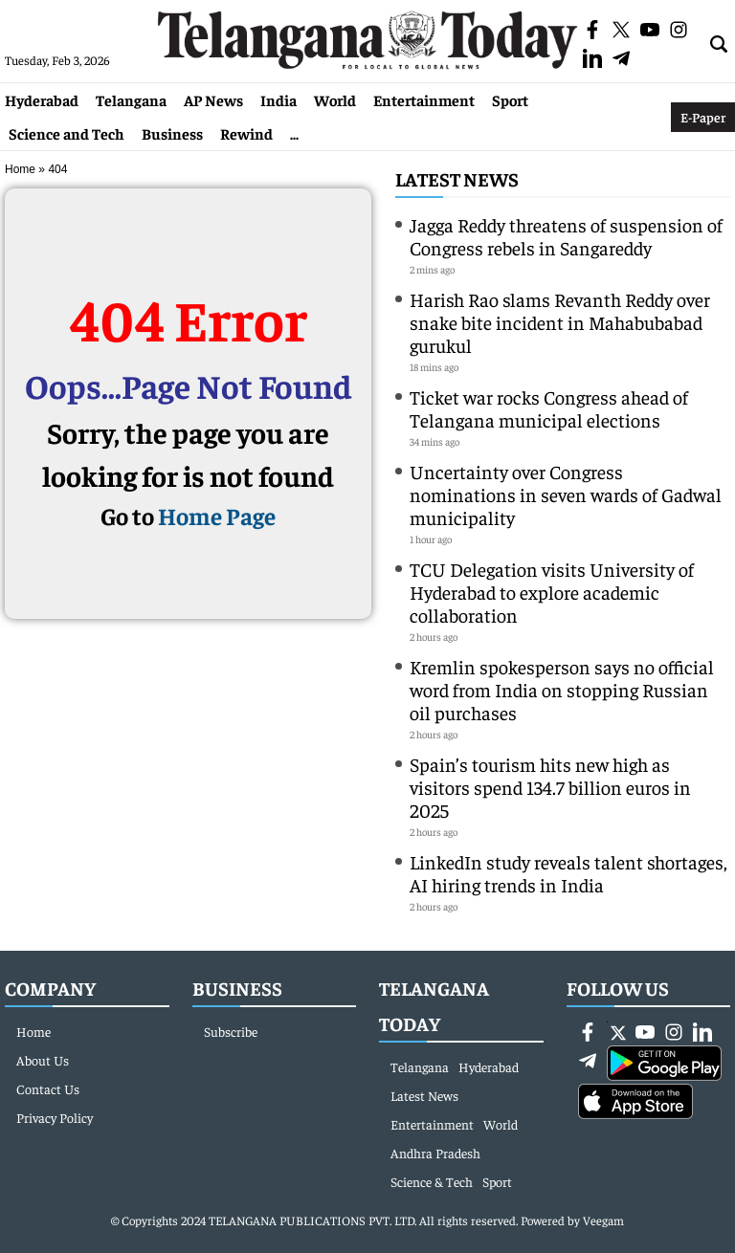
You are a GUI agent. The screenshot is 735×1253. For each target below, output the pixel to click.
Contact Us (47, 1088)
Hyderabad (41, 99)
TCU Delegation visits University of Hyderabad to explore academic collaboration (552, 591)
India (278, 99)
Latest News (457, 178)
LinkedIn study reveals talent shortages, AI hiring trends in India (568, 872)
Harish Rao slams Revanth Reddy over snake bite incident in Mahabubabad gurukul (560, 322)
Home (20, 169)
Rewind (246, 133)
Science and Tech (66, 133)
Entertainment (424, 99)
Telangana (131, 99)
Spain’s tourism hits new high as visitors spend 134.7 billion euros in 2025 (550, 787)
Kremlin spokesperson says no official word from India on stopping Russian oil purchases (562, 689)
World (335, 99)
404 (57, 169)
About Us (42, 1059)
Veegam (603, 1220)
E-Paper (702, 116)
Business (172, 133)
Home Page (217, 515)
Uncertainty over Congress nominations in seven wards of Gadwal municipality (566, 494)
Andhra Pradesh (435, 1152)
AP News (213, 99)
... (294, 133)
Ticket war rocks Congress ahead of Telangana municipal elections (549, 408)
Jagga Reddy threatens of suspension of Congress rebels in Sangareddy (566, 235)
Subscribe (230, 1031)
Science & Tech (431, 1181)
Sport (510, 99)
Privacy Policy (54, 1117)
